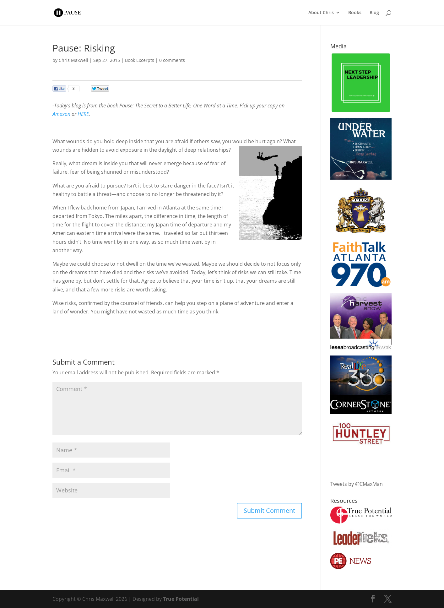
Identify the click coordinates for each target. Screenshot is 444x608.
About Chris (321, 12)
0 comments (172, 60)
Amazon (61, 114)
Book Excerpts (139, 60)
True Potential (181, 598)
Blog (374, 12)
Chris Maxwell (73, 60)
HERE (83, 114)
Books (354, 12)
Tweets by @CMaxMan (356, 483)
